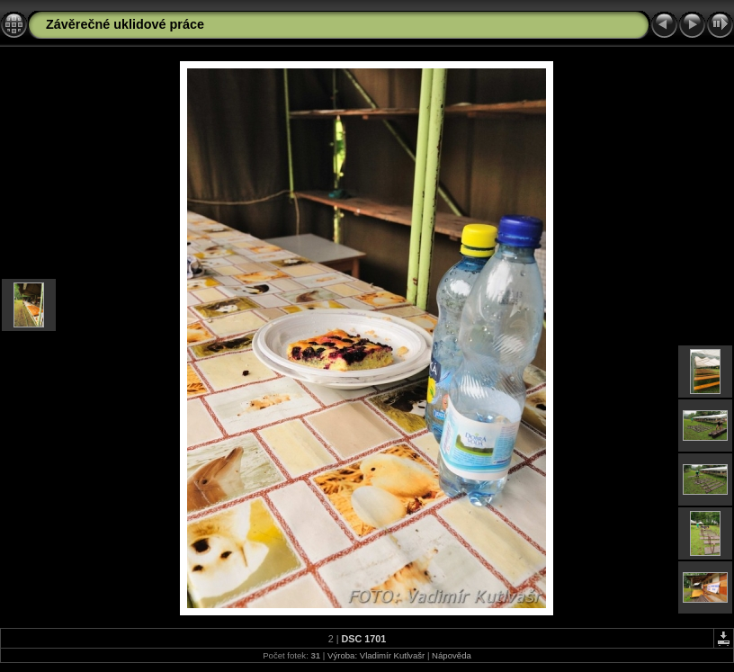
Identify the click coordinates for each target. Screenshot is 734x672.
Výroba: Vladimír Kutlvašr (376, 655)
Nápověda (451, 655)
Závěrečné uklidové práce (125, 24)
